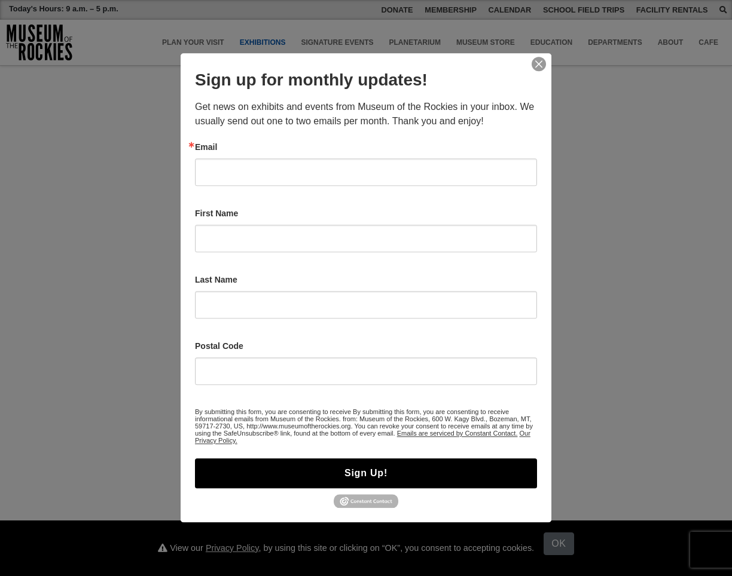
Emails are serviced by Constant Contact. (457, 433)
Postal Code (219, 346)
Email (206, 147)
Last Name (216, 279)
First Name (216, 213)
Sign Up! (366, 473)
